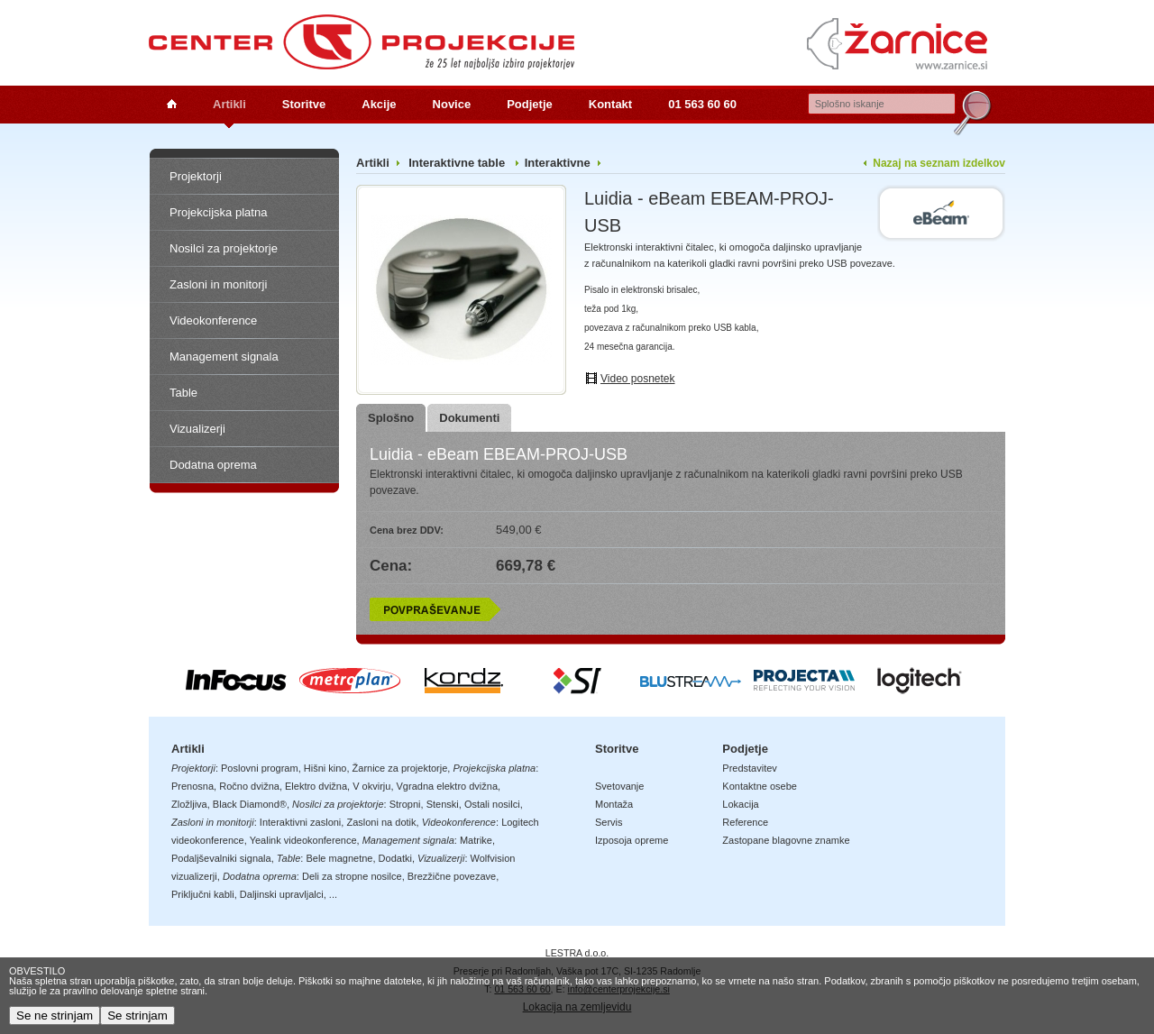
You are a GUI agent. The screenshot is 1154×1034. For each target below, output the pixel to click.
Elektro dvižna (316, 786)
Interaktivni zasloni (301, 822)
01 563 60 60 (702, 104)
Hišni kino (325, 768)
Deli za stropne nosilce (352, 876)
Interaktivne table (458, 162)
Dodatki (395, 858)
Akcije (379, 104)
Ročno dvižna (249, 786)
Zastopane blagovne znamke (785, 840)
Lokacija (740, 804)
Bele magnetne (339, 858)
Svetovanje (619, 786)
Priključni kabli (202, 894)
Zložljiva (189, 804)
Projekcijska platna (218, 212)
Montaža (614, 804)
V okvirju (371, 786)
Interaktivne (558, 162)
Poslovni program (259, 768)
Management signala (224, 356)
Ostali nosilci (492, 804)
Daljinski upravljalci (282, 894)
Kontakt (610, 104)
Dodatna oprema (213, 464)
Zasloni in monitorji (218, 284)
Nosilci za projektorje (223, 248)
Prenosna (192, 786)
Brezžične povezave (452, 876)
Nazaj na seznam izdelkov (939, 163)
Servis (609, 822)
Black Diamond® (250, 804)
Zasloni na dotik (381, 822)
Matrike (476, 840)
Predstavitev (749, 768)
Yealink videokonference (303, 840)
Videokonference (213, 320)
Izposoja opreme (631, 840)
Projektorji (195, 176)
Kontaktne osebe (759, 786)
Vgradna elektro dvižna (448, 786)
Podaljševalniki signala (221, 858)
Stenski (442, 804)
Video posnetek (637, 378)
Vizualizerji (197, 428)
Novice (452, 104)
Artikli (229, 104)
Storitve (303, 104)
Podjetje (530, 104)
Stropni (405, 804)
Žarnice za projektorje (400, 768)
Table (183, 392)
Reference (745, 822)
